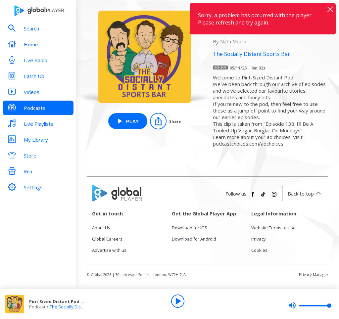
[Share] (165, 121)
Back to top (305, 193)
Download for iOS (189, 228)
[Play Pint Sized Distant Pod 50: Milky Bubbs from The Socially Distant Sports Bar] (128, 121)
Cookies (259, 250)
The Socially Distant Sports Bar (80, 307)
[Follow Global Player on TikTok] (263, 197)
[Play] (177, 301)
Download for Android (194, 239)
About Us (101, 228)
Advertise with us (109, 250)
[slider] (310, 305)
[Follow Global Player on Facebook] (253, 197)
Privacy (258, 239)
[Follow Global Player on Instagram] (274, 197)
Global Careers (107, 239)
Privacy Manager (313, 274)
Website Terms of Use (273, 228)
